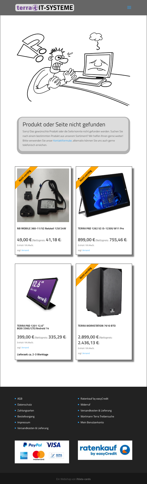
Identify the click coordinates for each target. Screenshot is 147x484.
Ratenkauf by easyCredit (94, 399)
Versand (25, 250)
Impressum (23, 422)
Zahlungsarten (25, 410)
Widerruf (85, 404)
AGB (19, 399)
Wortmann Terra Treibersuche (97, 416)
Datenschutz (24, 404)
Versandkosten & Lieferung (32, 428)
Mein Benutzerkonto (92, 422)
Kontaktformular (62, 140)
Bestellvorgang (25, 416)
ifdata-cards (83, 479)
